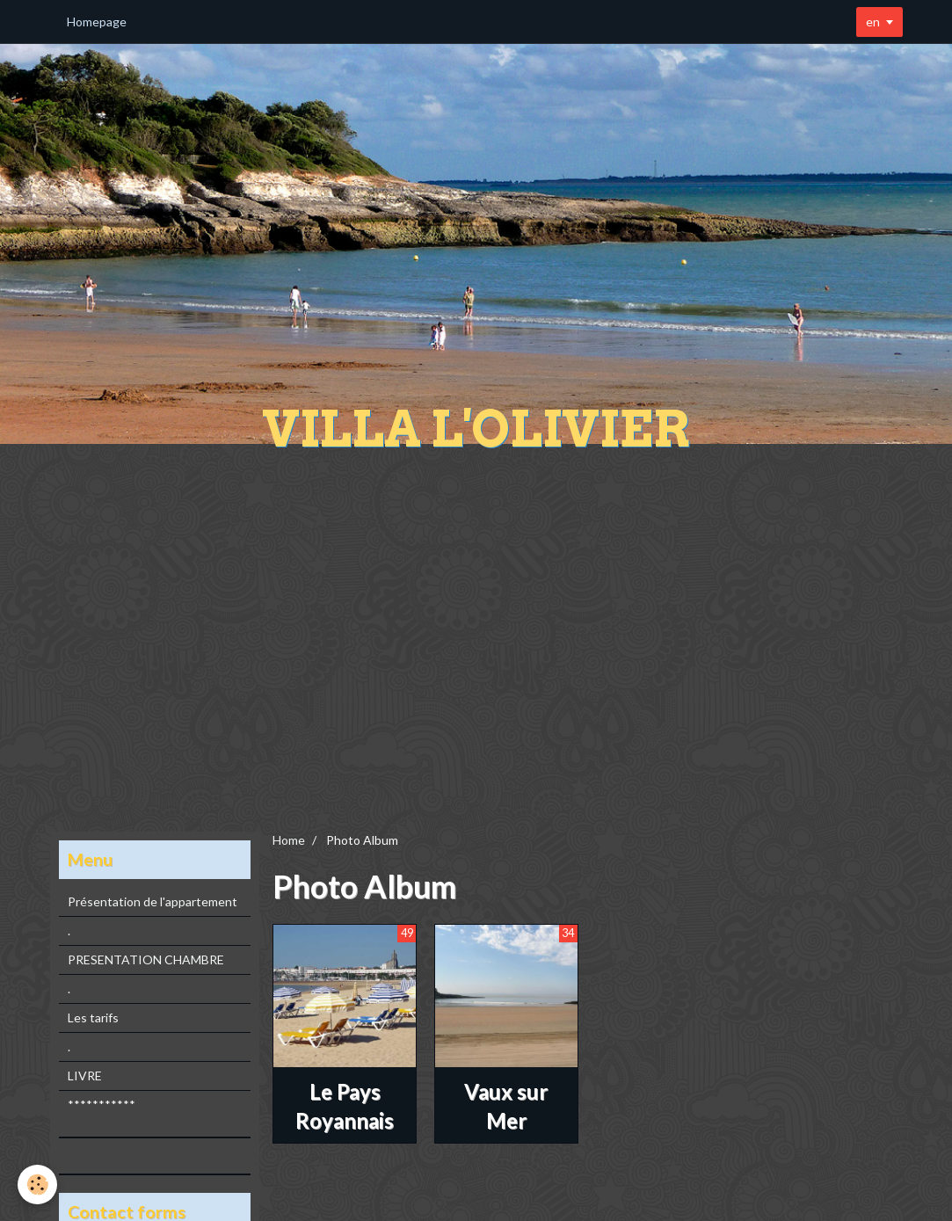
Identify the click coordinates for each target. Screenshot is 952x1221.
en (873, 21)
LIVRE (85, 1075)
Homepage (97, 21)
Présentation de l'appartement (152, 901)
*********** (101, 1104)
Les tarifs (93, 1017)
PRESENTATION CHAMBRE (146, 959)
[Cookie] (37, 1184)
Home (289, 839)
